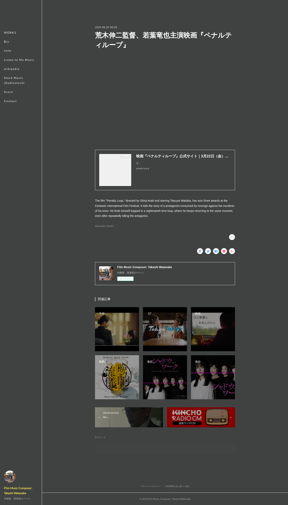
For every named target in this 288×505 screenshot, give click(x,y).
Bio (6, 41)
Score (8, 92)
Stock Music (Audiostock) (14, 80)
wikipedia (12, 68)
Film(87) (110, 226)
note (7, 50)
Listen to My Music (19, 59)
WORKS (10, 32)
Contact (10, 101)
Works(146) (100, 226)
